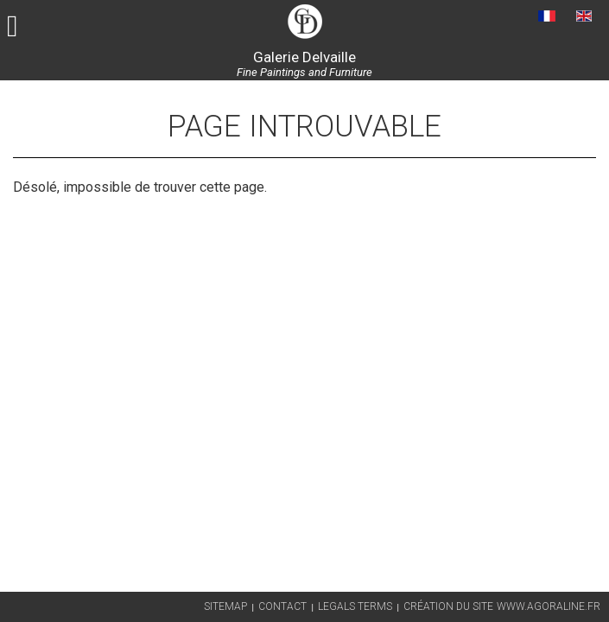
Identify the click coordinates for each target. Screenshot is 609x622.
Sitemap (225, 606)
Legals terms (355, 606)
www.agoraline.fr (548, 606)
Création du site (448, 606)
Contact (282, 606)
